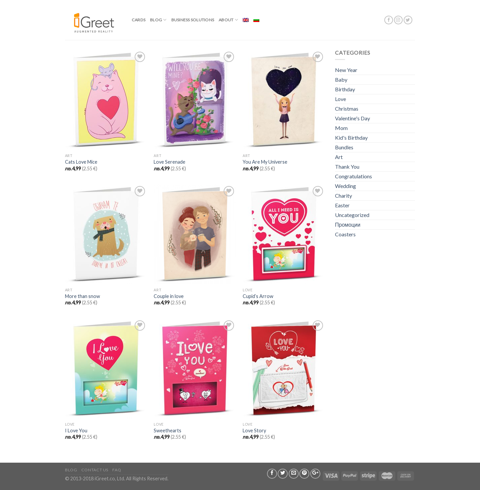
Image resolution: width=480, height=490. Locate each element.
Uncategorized (352, 215)
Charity (343, 195)
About (228, 20)
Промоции (347, 224)
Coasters (345, 234)
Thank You (347, 166)
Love (340, 99)
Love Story (254, 430)
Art (339, 157)
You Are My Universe (265, 162)
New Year (346, 70)
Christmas (346, 108)
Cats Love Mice (81, 162)
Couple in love (169, 296)
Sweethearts (167, 430)
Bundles (344, 147)
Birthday (345, 89)
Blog (158, 20)
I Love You (76, 430)
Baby (341, 79)
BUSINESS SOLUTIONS (192, 19)
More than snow (82, 296)
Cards (138, 19)
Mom (341, 128)
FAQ (116, 469)
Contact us (94, 469)
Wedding (345, 186)
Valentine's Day (352, 118)
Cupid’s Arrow (258, 296)
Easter (342, 205)
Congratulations (353, 176)
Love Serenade (169, 162)
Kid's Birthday (351, 137)
